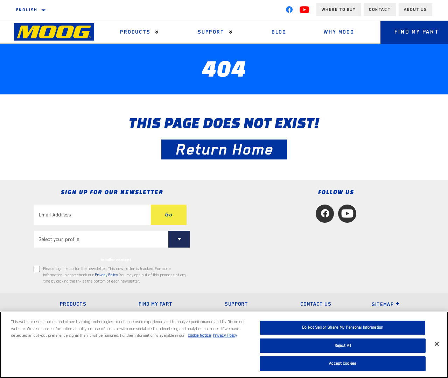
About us (415, 9)
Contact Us (315, 304)
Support (211, 32)
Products (135, 32)
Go (169, 215)
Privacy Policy (106, 275)
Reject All (343, 345)
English (27, 9)
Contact (380, 9)
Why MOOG (339, 32)
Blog (279, 32)
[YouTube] (304, 11)
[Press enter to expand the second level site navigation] (157, 32)
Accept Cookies (342, 363)
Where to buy (339, 9)
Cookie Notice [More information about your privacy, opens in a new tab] (199, 335)
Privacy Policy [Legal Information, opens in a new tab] (225, 335)
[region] (224, 345)
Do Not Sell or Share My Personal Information (342, 327)
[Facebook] (289, 11)
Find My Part (156, 304)
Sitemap (386, 304)
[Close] (436, 344)
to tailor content (115, 259)
